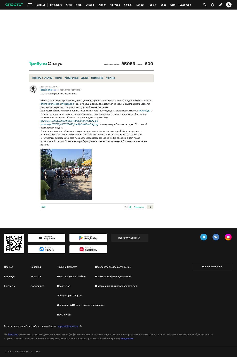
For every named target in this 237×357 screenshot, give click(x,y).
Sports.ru (13, 334)
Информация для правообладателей (116, 286)
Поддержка (37, 286)
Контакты (9, 286)
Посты (58, 78)
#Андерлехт (67, 103)
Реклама (36, 276)
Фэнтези (110, 78)
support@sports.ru (68, 326)
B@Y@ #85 (46, 89)
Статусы (48, 78)
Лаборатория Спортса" (70, 295)
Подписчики (97, 78)
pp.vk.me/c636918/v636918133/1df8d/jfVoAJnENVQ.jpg (69, 120)
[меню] (30, 5)
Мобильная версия (212, 266)
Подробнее (127, 338)
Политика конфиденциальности (113, 276)
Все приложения (129, 238)
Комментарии (71, 78)
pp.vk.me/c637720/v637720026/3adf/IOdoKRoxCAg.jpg (69, 124)
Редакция (9, 276)
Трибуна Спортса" (67, 267)
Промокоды (64, 314)
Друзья (84, 78)
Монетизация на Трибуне (71, 276)
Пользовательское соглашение (113, 267)
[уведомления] (212, 5)
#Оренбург (145, 110)
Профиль (36, 78)
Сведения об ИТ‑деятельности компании (80, 305)
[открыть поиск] (204, 5)
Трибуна (38, 63)
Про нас (8, 267)
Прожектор (63, 286)
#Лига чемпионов (50, 103)
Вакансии (36, 267)
